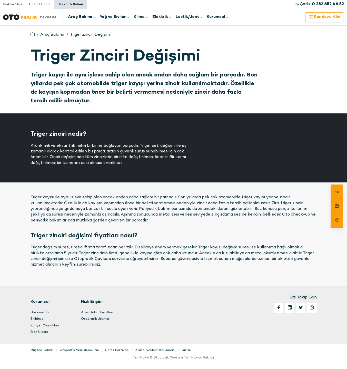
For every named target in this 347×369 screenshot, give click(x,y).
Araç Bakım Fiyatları (97, 312)
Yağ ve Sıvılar (115, 17)
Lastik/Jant (189, 17)
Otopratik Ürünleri (95, 319)
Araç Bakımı (82, 17)
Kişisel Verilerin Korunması (155, 350)
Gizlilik (187, 350)
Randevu (324, 17)
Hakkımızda (40, 312)
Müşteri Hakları (42, 350)
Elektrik (162, 17)
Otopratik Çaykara (29, 17)
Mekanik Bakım (71, 4)
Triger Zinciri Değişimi (90, 34)
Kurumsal (218, 17)
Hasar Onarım (39, 4)
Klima (141, 17)
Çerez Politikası (117, 350)
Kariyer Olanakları (45, 326)
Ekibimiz (37, 319)
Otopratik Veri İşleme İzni (79, 350)
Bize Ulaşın (39, 332)
